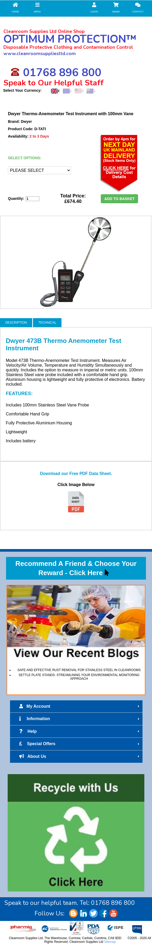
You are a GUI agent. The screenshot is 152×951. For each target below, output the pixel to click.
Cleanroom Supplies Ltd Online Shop (44, 31)
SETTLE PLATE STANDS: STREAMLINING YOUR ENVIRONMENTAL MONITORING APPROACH (79, 677)
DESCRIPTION (16, 322)
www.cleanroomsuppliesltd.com (39, 53)
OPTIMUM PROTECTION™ (69, 39)
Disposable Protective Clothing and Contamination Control (68, 47)
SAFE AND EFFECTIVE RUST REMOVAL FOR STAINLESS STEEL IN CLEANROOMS (79, 670)
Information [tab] (79, 718)
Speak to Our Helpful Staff (53, 82)
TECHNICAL (47, 322)
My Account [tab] (79, 706)
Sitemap (110, 942)
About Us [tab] (79, 756)
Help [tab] (79, 731)
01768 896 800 (56, 72)
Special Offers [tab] (79, 743)
